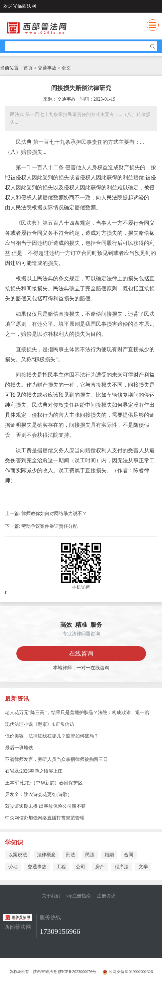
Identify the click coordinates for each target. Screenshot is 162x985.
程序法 (122, 866)
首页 (28, 68)
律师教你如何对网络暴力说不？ (54, 513)
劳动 (13, 866)
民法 (90, 854)
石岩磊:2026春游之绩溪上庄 (33, 771)
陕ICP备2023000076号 (77, 971)
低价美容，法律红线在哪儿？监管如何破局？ (52, 735)
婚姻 (109, 854)
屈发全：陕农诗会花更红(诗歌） (38, 794)
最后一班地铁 (19, 747)
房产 (100, 866)
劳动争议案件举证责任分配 (49, 526)
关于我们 (51, 895)
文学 (143, 866)
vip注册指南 (78, 895)
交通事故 (37, 866)
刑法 (70, 854)
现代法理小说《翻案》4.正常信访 (39, 724)
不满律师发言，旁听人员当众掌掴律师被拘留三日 (56, 759)
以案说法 (17, 854)
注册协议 (106, 895)
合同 (128, 854)
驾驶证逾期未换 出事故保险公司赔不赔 (45, 806)
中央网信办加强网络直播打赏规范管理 (45, 817)
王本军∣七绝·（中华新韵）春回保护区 (44, 782)
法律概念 (46, 854)
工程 (61, 866)
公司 (80, 866)
